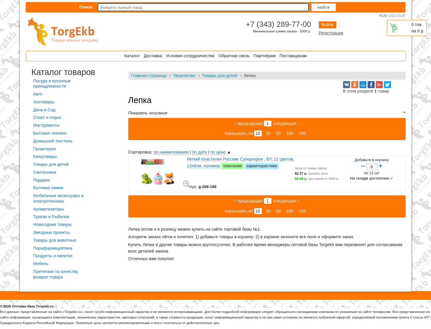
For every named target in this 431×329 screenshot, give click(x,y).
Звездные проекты (51, 232)
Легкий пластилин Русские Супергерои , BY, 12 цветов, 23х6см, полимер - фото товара (187, 184)
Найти (323, 7)
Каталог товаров (63, 72)
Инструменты (46, 125)
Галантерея (44, 149)
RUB (383, 15)
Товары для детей (219, 75)
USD (392, 15)
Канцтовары (45, 156)
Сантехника (44, 172)
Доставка (153, 55)
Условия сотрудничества (190, 55)
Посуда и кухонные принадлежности (52, 84)
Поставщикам (293, 55)
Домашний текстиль (52, 141)
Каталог (132, 55)
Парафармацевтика (52, 248)
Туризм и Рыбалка (51, 216)
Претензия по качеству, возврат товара (56, 274)
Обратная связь (234, 55)
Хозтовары (43, 102)
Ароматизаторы (48, 209)
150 (302, 133)
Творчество (184, 75)
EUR (401, 15)
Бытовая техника (50, 133)
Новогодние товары (52, 224)
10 (258, 133)
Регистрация (331, 33)
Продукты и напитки (52, 255)
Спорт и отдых (47, 117)
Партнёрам (265, 55)
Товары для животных (54, 240)
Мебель (41, 263)
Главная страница (149, 75)
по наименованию (171, 152)
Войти (327, 24)
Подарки (41, 180)
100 (289, 133)
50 (278, 133)
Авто (37, 94)
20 (268, 133)
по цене (218, 152)
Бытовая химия (48, 187)
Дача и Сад (44, 109)
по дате (199, 152)
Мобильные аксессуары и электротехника (58, 198)
